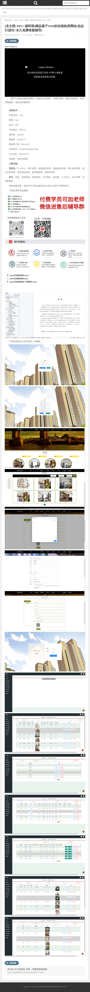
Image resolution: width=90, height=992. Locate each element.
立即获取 (11, 41)
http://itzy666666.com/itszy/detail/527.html (25, 972)
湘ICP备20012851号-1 (59, 987)
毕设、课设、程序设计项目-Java (32, 20)
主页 (15, 20)
